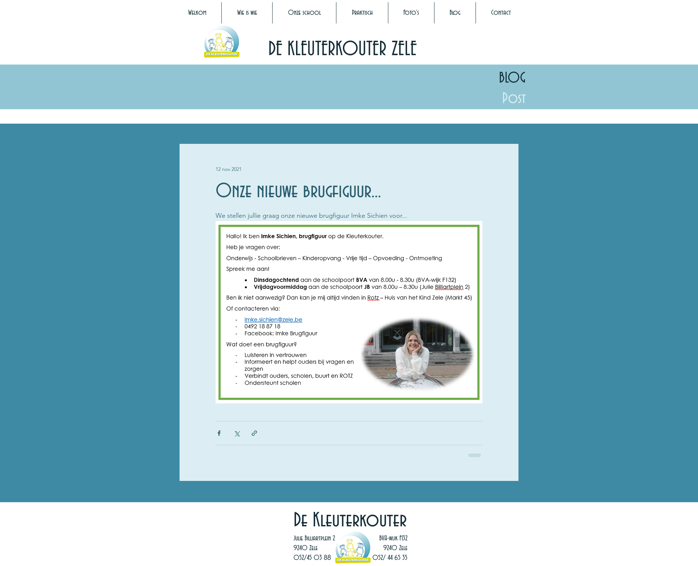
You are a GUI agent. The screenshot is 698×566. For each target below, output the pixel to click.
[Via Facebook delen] (219, 433)
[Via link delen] (254, 433)
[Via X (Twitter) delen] (236, 433)
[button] (247, 12)
